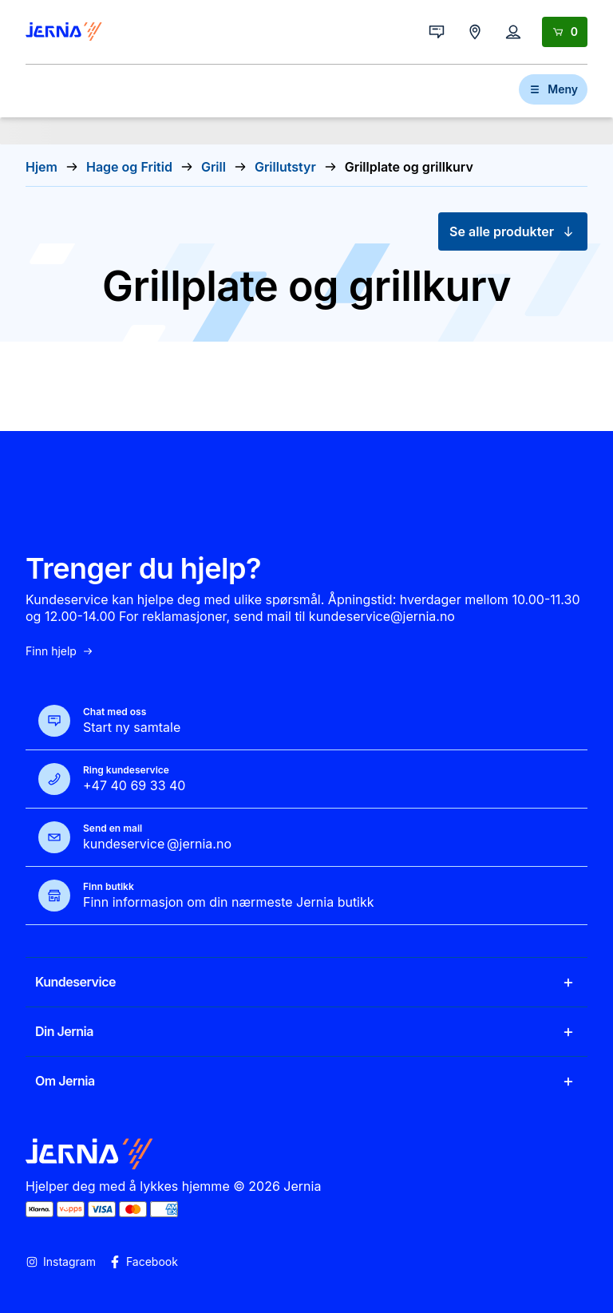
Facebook (143, 1262)
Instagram (61, 1262)
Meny (553, 89)
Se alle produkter (512, 231)
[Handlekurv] (564, 32)
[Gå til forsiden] (64, 32)
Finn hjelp (60, 651)
